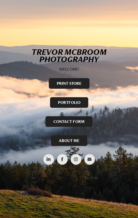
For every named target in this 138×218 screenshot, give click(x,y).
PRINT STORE (69, 83)
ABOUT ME (69, 140)
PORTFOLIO (69, 102)
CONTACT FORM (69, 121)
